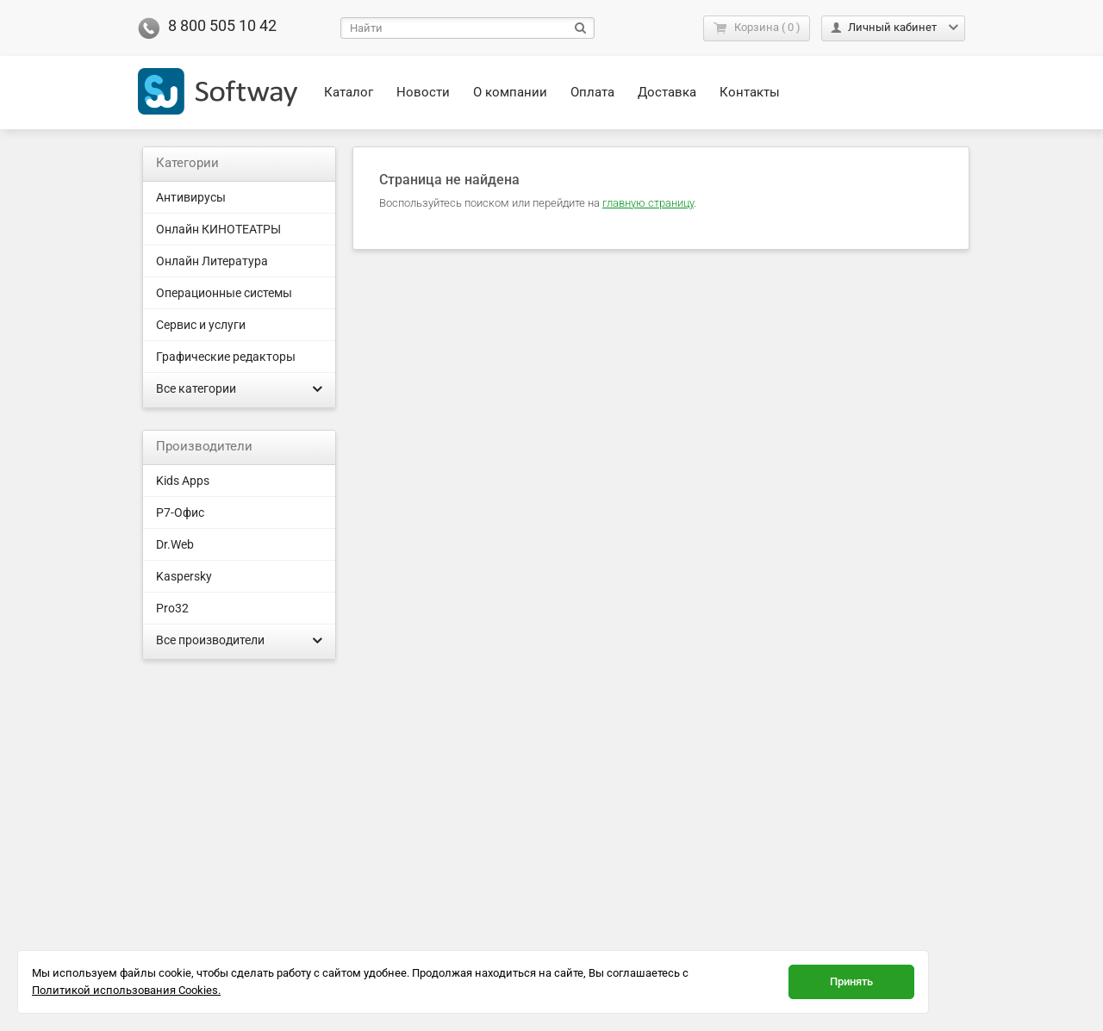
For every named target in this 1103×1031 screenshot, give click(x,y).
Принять (851, 981)
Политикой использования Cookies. (126, 990)
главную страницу (648, 202)
